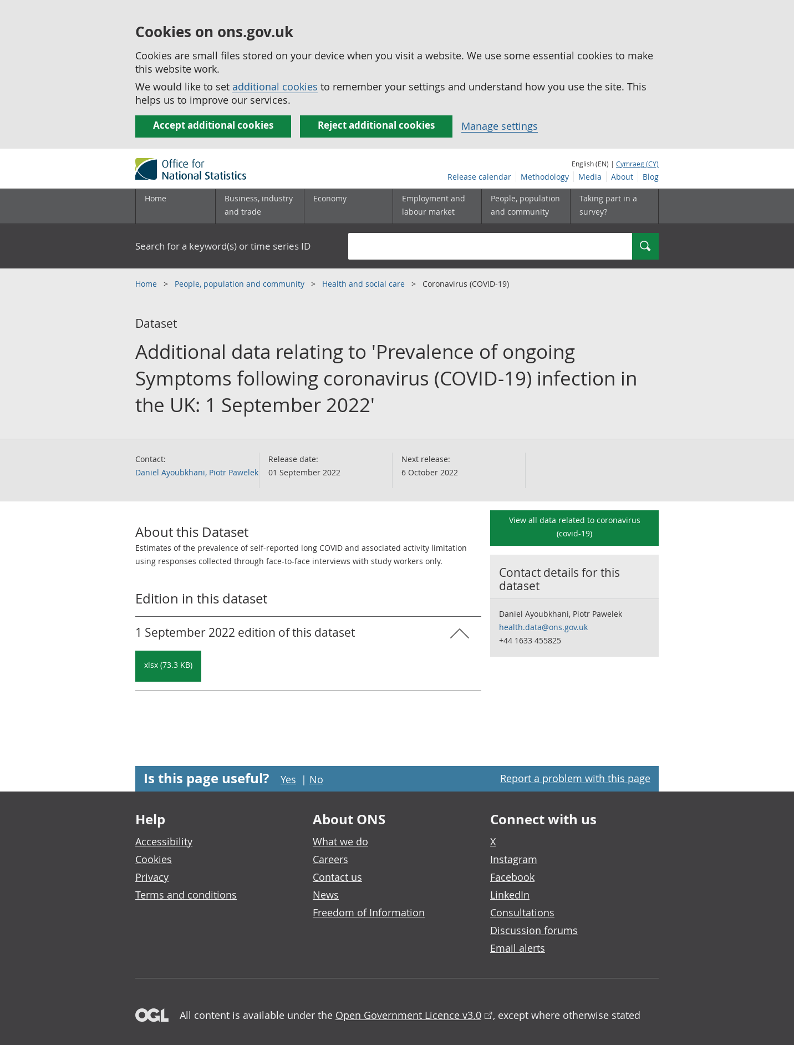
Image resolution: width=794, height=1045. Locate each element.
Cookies (153, 859)
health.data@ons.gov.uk (543, 627)
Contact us (337, 877)
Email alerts (517, 948)
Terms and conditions (186, 894)
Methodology (545, 176)
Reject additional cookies (376, 125)
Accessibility (163, 841)
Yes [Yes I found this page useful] (288, 779)
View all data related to (574, 527)
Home (155, 198)
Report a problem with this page (575, 778)
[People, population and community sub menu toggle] (525, 206)
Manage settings (499, 126)
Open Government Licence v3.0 (408, 1015)
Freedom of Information (369, 912)
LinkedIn (510, 894)
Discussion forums (534, 930)
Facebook (512, 877)
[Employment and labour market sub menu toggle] (437, 206)
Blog (651, 176)
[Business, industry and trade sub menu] (259, 206)
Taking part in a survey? (608, 205)
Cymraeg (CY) (637, 163)
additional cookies (275, 86)
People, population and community (241, 283)
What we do (340, 841)
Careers (330, 859)
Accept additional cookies (213, 125)
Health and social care (364, 283)
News (326, 894)
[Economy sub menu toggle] (348, 206)
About (622, 176)
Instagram (513, 859)
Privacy (152, 877)
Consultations (522, 912)
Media (590, 176)
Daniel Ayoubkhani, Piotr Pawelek (196, 472)
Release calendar (479, 176)
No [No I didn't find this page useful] (316, 779)
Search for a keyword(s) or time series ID (223, 246)
